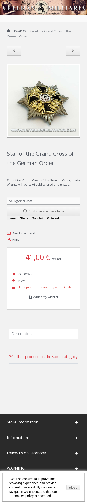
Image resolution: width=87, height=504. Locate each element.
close (73, 487)
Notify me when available (43, 211)
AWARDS (20, 31)
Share (24, 218)
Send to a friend (23, 233)
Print (15, 239)
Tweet (12, 218)
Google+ (37, 218)
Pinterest (53, 218)
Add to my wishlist (43, 297)
